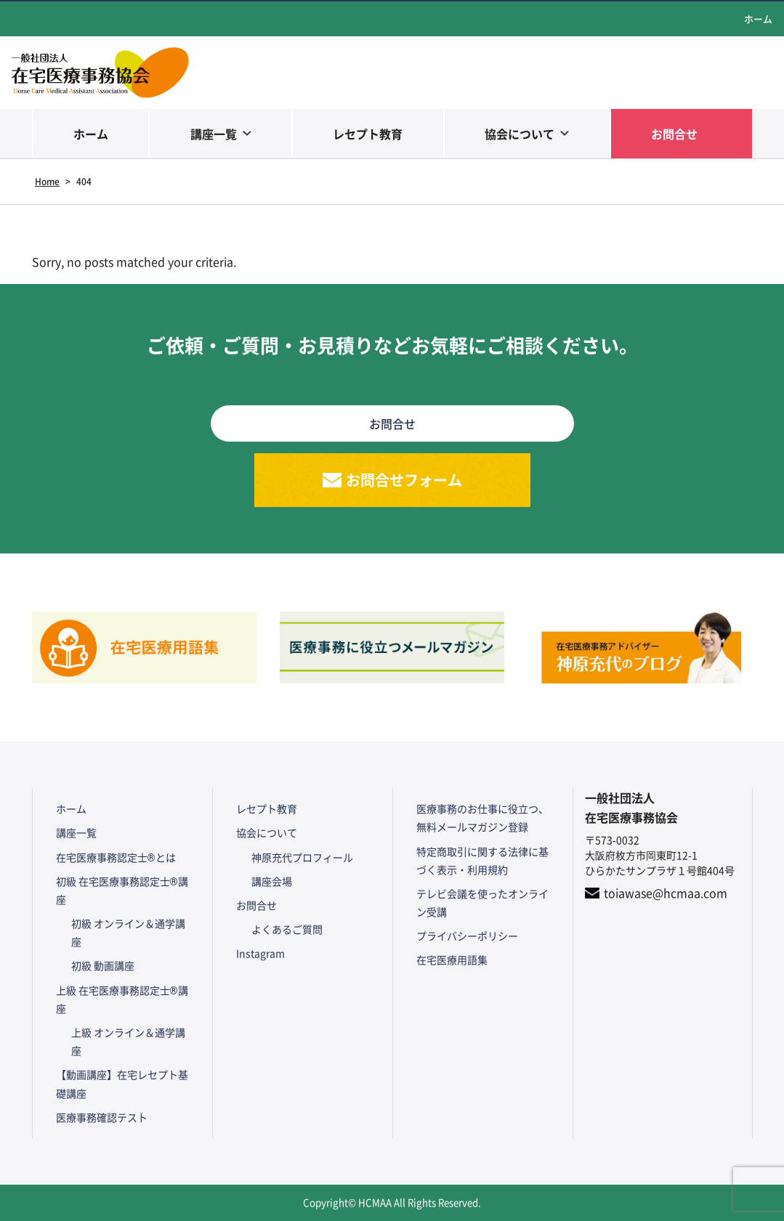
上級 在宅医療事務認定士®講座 (122, 999)
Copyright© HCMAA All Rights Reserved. (392, 1202)
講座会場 (271, 881)
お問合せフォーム (404, 479)
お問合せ (674, 133)
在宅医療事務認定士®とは (116, 857)
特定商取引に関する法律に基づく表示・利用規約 (482, 860)
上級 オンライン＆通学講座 (128, 1041)
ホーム (758, 18)
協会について (519, 133)
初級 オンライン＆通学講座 (128, 932)
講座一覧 (213, 133)
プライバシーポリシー (467, 935)
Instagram (260, 953)
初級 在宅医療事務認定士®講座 (122, 890)
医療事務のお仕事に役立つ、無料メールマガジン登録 (482, 817)
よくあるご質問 (287, 929)
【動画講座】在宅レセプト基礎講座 (122, 1083)
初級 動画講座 (102, 965)
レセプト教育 (368, 133)
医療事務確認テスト (101, 1117)
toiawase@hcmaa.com (665, 892)
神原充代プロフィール (302, 857)
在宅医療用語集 (452, 959)
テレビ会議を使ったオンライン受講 (482, 902)
